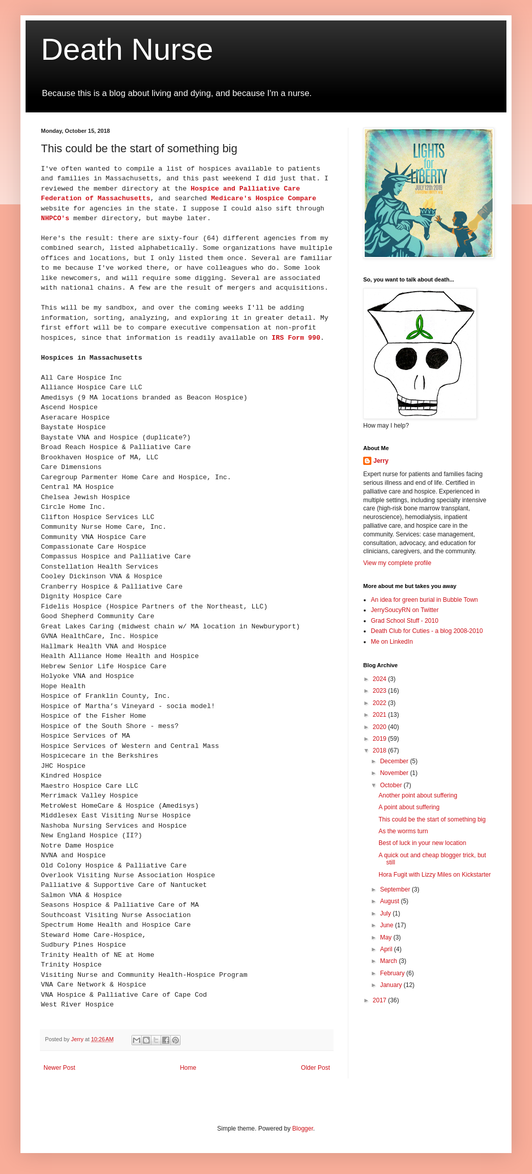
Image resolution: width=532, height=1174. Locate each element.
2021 (380, 714)
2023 (380, 690)
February (393, 973)
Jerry (380, 460)
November (395, 773)
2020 (380, 727)
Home (188, 1067)
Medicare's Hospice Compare (263, 198)
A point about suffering (409, 807)
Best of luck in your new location (422, 843)
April (387, 949)
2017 (380, 1000)
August (390, 901)
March (389, 961)
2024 (380, 679)
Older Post (315, 1067)
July (386, 913)
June (387, 925)
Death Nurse (127, 49)
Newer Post (59, 1067)
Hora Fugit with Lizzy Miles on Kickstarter (435, 874)
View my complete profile (397, 563)
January (392, 985)
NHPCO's (55, 218)
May (386, 937)
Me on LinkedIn (392, 641)
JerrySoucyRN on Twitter (405, 610)
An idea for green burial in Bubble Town (424, 599)
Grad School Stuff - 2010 (404, 620)
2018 (380, 750)
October (392, 785)
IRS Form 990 (294, 338)
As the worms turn (403, 831)
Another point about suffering (418, 795)
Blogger (302, 1128)
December (395, 761)
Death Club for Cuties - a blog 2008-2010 (427, 631)
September (396, 889)
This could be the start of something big (432, 819)
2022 (380, 703)
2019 (380, 738)
